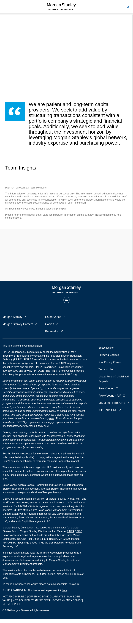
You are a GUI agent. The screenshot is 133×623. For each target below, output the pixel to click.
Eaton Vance (53, 316)
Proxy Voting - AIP (109, 395)
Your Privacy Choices (111, 362)
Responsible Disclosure (66, 584)
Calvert (49, 324)
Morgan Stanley (12, 316)
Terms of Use (105, 369)
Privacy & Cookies (108, 355)
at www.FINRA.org (34, 370)
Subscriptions (106, 347)
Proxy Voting (106, 388)
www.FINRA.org (68, 374)
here (60, 407)
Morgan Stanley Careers (18, 324)
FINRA (70, 531)
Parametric (52, 331)
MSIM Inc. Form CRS (111, 402)
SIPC (79, 531)
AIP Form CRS (107, 410)
